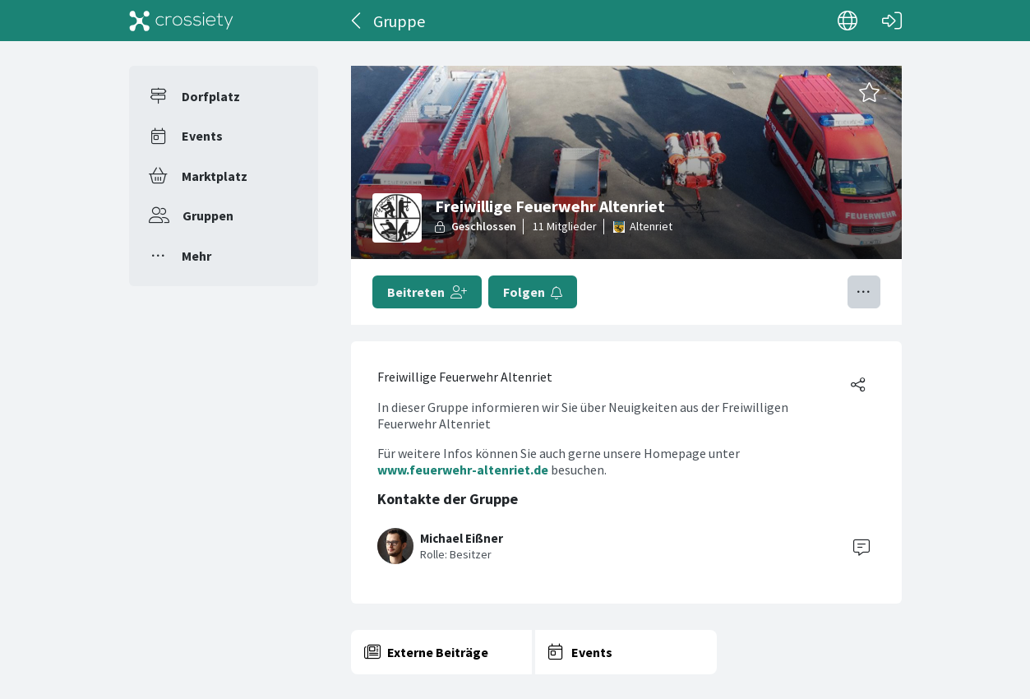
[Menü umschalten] (864, 291)
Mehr (196, 256)
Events (202, 135)
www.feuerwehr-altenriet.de (462, 469)
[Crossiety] (181, 20)
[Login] (892, 20)
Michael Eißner (461, 538)
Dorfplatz (211, 96)
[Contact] (861, 546)
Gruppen (207, 215)
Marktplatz (214, 176)
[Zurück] (357, 20)
